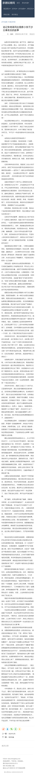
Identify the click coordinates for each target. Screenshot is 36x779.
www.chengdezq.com (14, 758)
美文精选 (8, 765)
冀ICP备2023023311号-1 (10, 763)
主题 (13, 765)
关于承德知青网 (20, 768)
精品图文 (7, 9)
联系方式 (12, 768)
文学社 (14, 9)
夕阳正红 (30, 9)
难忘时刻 (12, 22)
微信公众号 (6, 768)
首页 (18, 3)
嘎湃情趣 (11, 737)
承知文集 (6, 14)
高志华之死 (12, 733)
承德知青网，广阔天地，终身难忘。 (13, 761)
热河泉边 (15, 14)
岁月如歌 (22, 9)
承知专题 (25, 3)
